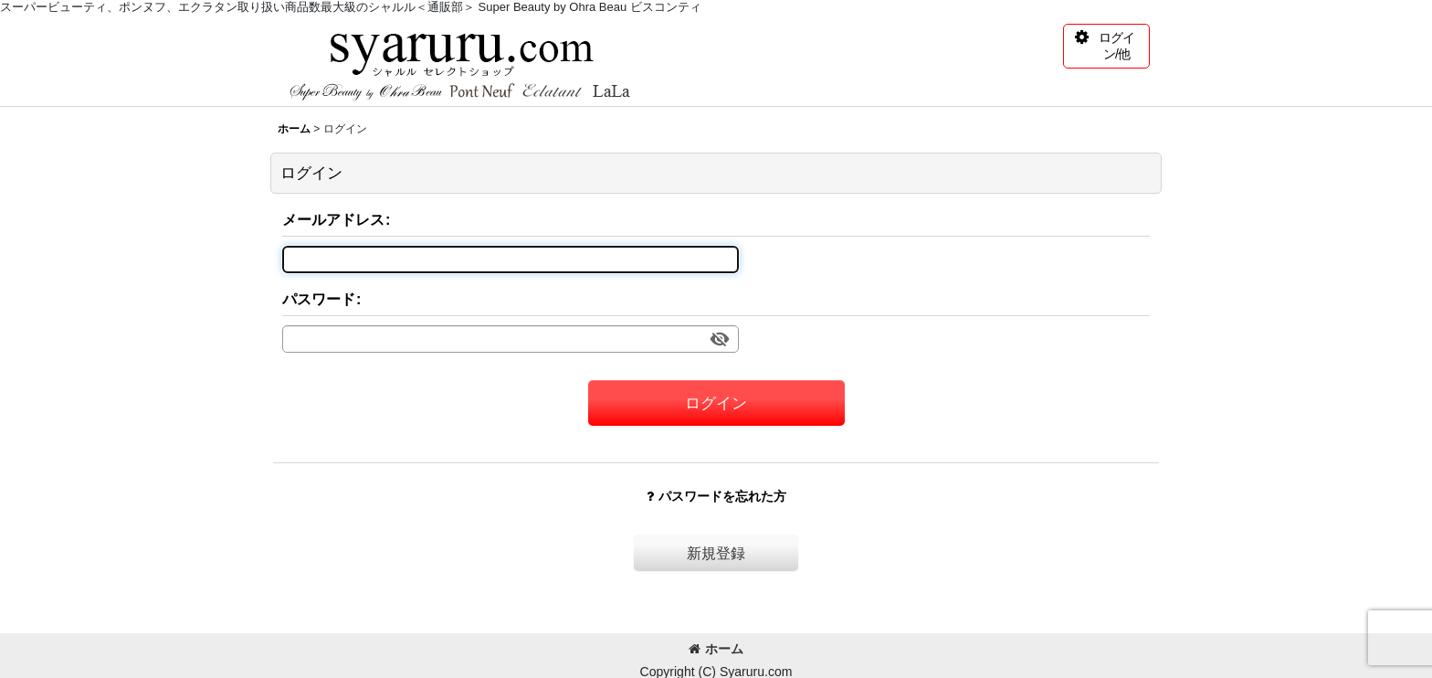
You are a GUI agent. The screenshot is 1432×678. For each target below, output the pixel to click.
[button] (1106, 46)
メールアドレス (333, 219)
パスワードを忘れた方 (716, 496)
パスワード (318, 299)
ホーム (716, 648)
